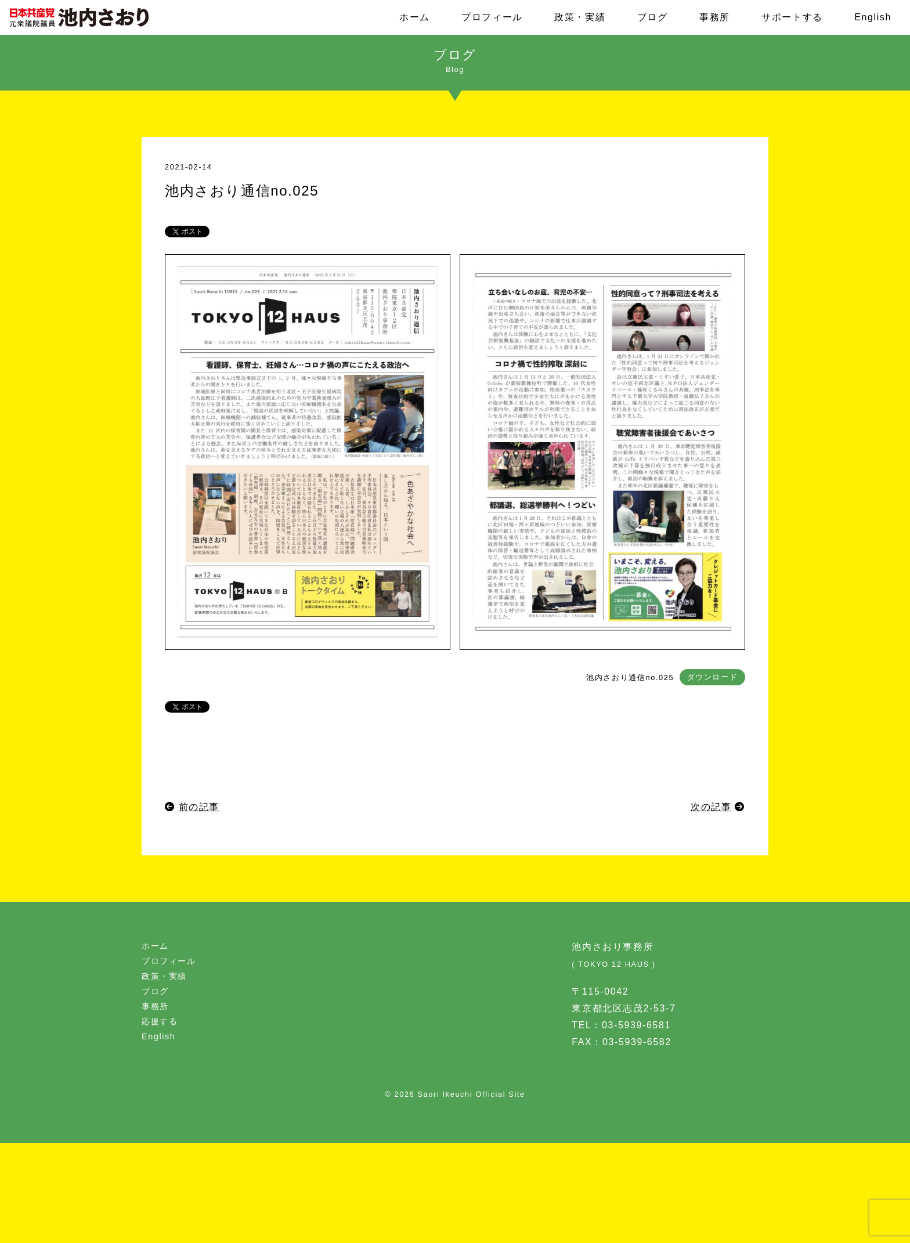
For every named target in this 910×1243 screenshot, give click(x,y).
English (872, 17)
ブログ (652, 17)
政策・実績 (579, 17)
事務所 (714, 17)
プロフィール (492, 17)
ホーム (414, 17)
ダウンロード (712, 677)
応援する (160, 1021)
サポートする (792, 17)
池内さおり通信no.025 (630, 677)
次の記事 (711, 807)
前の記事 (199, 807)
